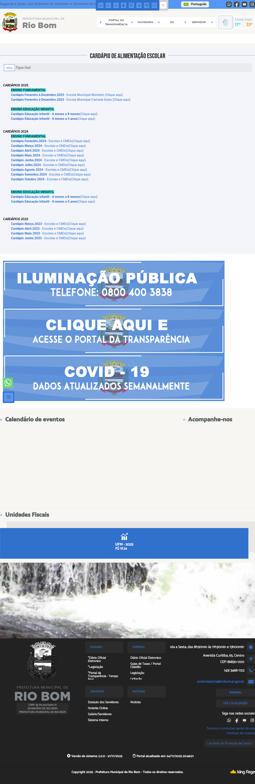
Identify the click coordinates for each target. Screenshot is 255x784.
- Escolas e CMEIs (38, 233)
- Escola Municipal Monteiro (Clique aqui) (67, 95)
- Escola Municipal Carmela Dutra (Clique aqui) (70, 100)
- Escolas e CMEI (37, 228)
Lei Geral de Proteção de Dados (229, 743)
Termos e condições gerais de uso (231, 728)
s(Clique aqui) (73, 228)
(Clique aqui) (54, 114)
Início (9, 68)
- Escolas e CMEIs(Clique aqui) (50, 141)
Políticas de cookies (241, 733)
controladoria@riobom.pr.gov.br (220, 682)
